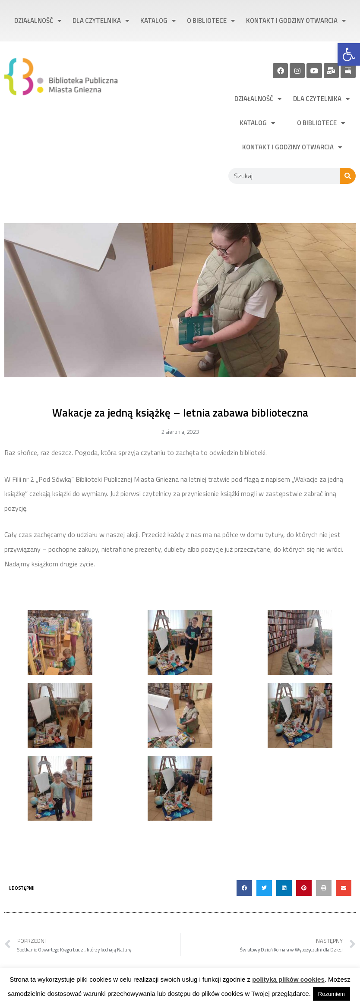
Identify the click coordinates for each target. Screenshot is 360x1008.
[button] (244, 888)
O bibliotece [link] (211, 20)
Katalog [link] (158, 20)
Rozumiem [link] (331, 994)
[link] (349, 54)
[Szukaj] (348, 176)
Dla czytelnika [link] (101, 20)
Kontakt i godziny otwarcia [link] (296, 20)
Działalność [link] (37, 20)
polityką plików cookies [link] (288, 979)
